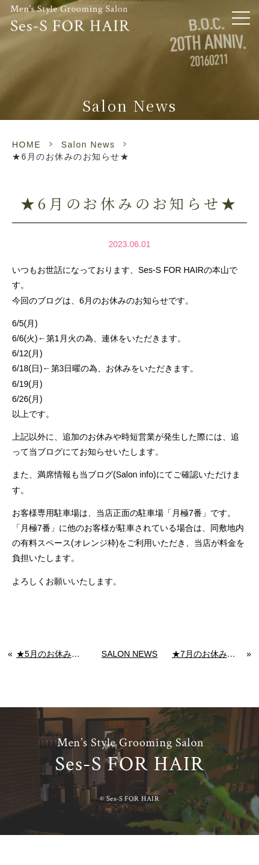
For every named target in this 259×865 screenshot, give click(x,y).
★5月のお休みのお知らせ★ (51, 654)
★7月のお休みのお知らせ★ (209, 654)
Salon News (88, 144)
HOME (26, 144)
